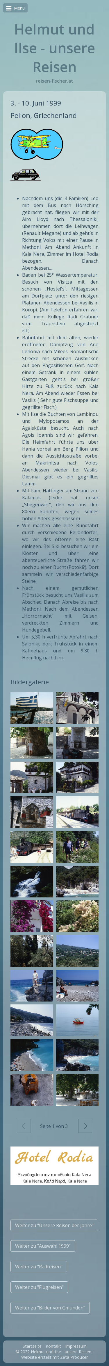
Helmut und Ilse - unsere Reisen (54, 48)
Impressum (76, 1346)
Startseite (32, 1346)
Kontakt (53, 1346)
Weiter (85, 1126)
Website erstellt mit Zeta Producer (54, 1357)
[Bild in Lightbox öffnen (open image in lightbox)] (31, 708)
